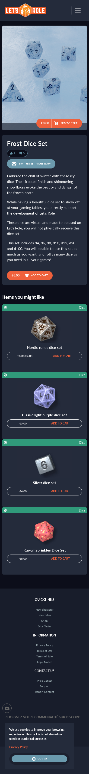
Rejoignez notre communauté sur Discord (42, 717)
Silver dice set (44, 482)
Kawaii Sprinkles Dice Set (44, 550)
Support (45, 686)
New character (44, 609)
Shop (44, 621)
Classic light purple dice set (44, 415)
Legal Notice (44, 662)
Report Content (44, 691)
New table (44, 615)
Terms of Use (44, 651)
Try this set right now (31, 163)
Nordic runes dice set (44, 347)
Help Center (44, 680)
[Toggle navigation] (77, 10)
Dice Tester (44, 626)
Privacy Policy (44, 645)
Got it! (39, 759)
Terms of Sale (44, 656)
